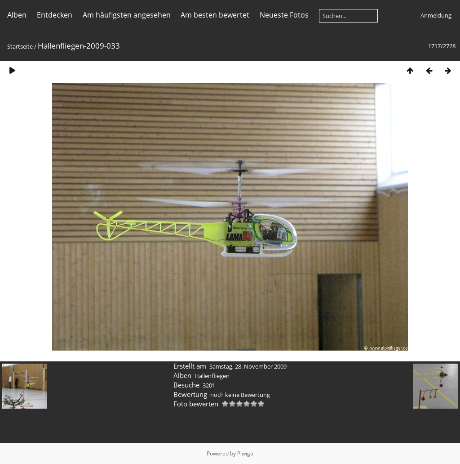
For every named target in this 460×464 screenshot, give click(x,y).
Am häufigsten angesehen (127, 15)
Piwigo (245, 453)
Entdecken (54, 15)
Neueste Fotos (284, 15)
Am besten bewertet (215, 15)
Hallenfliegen (212, 376)
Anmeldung (435, 15)
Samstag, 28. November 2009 (248, 366)
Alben (17, 15)
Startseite (20, 46)
